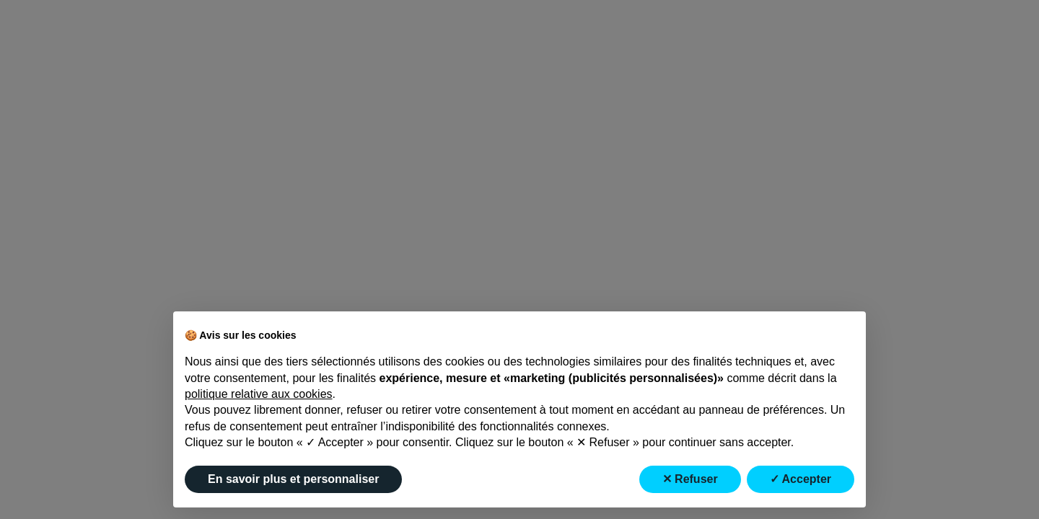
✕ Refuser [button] (690, 479)
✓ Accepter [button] (800, 479)
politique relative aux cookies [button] (259, 394)
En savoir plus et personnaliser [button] (293, 479)
